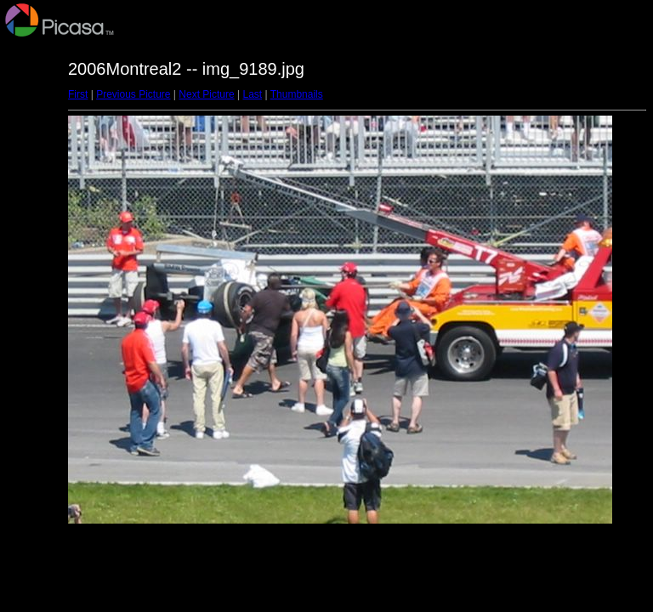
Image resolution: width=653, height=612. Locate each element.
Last (252, 94)
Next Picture (206, 94)
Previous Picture (133, 94)
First (78, 94)
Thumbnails (296, 94)
